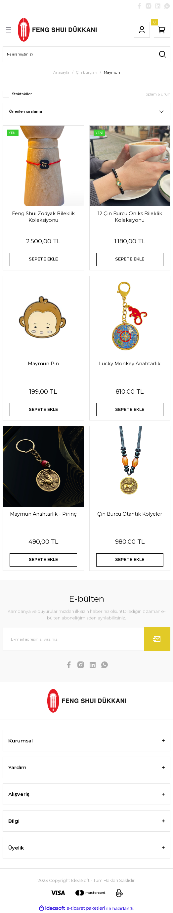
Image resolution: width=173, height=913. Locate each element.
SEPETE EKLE (43, 259)
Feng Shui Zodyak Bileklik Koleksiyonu (43, 217)
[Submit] (157, 639)
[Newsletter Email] (86, 639)
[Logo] (57, 30)
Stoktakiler (22, 94)
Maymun (112, 72)
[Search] (86, 54)
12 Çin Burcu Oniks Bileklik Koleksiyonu (130, 217)
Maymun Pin (43, 364)
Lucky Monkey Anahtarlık (129, 364)
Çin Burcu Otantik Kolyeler (129, 514)
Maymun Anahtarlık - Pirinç (43, 514)
